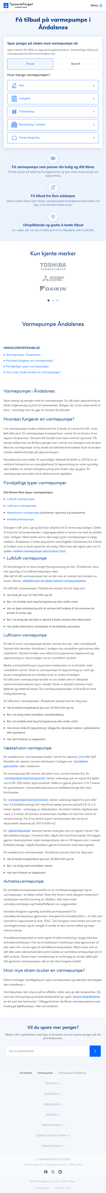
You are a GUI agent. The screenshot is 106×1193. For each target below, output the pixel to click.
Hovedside (28, 1073)
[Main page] (20, 5)
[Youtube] (60, 1172)
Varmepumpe (46, 1073)
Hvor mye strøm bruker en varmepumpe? (33, 372)
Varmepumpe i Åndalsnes (23, 354)
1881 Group (68, 1181)
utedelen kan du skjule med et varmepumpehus (54, 580)
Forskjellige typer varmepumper (27, 366)
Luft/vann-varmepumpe (21, 506)
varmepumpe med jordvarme (28, 799)
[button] (48, 300)
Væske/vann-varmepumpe (23, 512)
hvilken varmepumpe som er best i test (39, 551)
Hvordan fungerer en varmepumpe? (30, 360)
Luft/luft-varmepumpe (20, 499)
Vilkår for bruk (62, 1188)
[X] (53, 1172)
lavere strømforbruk (86, 996)
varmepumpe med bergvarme (25, 778)
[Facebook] (46, 1172)
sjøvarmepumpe (19, 830)
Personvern (42, 1188)
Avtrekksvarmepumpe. (21, 519)
